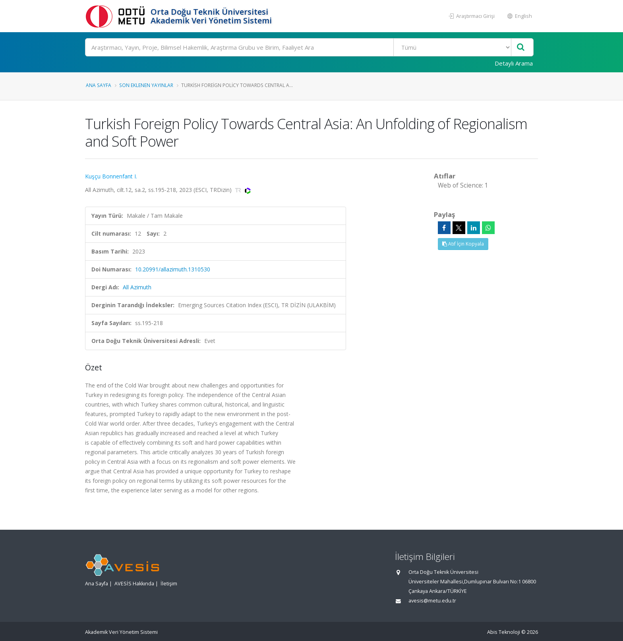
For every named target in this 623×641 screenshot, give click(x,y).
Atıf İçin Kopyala (463, 243)
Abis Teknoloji (503, 632)
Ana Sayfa (98, 85)
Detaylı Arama (514, 63)
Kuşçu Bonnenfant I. (111, 176)
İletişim (169, 583)
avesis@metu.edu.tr (432, 600)
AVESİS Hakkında (134, 583)
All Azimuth (137, 287)
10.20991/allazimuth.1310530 (172, 269)
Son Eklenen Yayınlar (146, 85)
